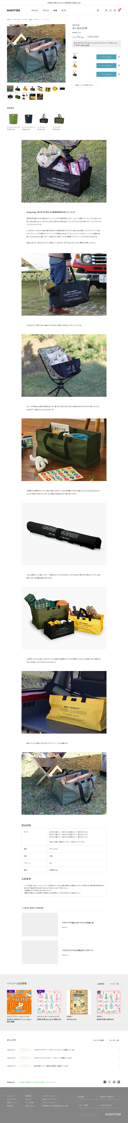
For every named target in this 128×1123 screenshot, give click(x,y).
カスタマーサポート (48, 1096)
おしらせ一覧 (114, 1040)
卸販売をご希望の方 (107, 1097)
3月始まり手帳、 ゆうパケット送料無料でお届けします (64, 3)
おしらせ (28, 1099)
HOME (9, 19)
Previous (9, 53)
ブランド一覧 (11, 1099)
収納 (30, 19)
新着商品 (10, 1106)
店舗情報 (101, 984)
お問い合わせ (29, 1106)
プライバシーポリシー (49, 1102)
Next (63, 53)
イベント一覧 (114, 984)
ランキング (10, 1096)
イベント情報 (29, 1102)
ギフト (64, 10)
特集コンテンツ (12, 1102)
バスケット (36, 19)
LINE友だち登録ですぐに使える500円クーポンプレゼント (38, 1082)
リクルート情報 (83, 1105)
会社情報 (81, 1097)
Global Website (105, 1105)
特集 (55, 10)
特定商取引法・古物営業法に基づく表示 (55, 1106)
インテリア (24, 19)
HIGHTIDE (76, 25)
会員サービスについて (49, 1099)
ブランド (46, 10)
